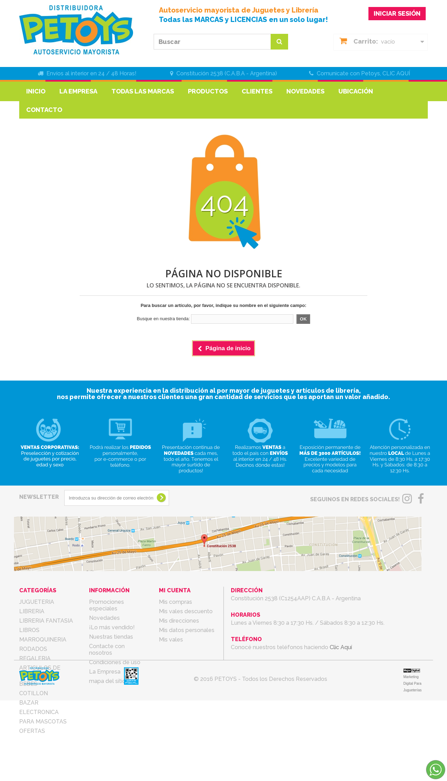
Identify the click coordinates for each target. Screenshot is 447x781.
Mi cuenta (175, 590)
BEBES (28, 684)
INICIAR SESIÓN (397, 13)
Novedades (305, 91)
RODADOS (33, 649)
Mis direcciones (179, 620)
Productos (208, 91)
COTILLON (33, 693)
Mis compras (175, 602)
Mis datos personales (186, 630)
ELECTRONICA (39, 712)
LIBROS (29, 630)
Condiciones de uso (114, 662)
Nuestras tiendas (111, 636)
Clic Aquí (341, 647)
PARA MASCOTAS (43, 721)
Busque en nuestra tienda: (163, 318)
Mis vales (171, 639)
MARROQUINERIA (42, 639)
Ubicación (355, 91)
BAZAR (28, 702)
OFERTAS (32, 731)
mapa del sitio (107, 681)
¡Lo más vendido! (112, 627)
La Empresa (78, 91)
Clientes (257, 91)
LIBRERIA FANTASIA (46, 620)
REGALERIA (35, 658)
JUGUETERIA (36, 602)
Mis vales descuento (186, 611)
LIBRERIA (31, 611)
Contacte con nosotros (107, 649)
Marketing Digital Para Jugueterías (412, 764)
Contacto (44, 109)
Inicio (35, 91)
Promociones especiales (106, 605)
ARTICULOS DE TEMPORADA (39, 671)
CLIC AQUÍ (396, 73)
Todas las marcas (142, 91)
